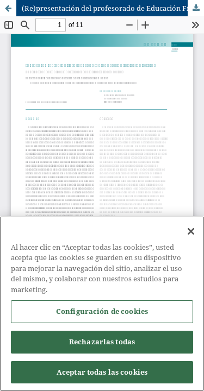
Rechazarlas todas (102, 343)
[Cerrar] (191, 233)
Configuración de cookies (102, 313)
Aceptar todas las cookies (102, 374)
